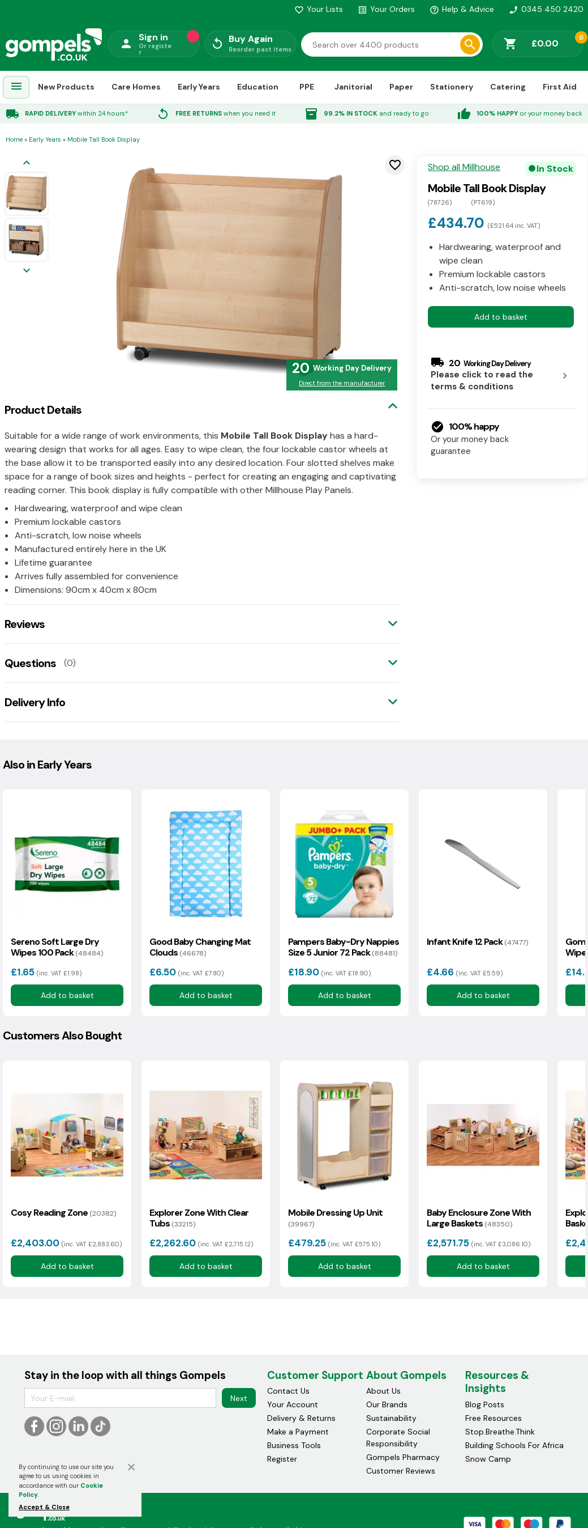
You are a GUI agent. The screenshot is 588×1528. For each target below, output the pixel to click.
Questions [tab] (30, 663)
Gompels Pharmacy (403, 1457)
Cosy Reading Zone (63, 1212)
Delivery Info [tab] (35, 702)
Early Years (199, 87)
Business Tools (294, 1445)
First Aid (560, 87)
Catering (508, 87)
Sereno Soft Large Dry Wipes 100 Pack (57, 947)
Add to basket (500, 317)
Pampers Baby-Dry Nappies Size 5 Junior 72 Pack (343, 947)
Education (257, 87)
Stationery (451, 87)
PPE (306, 87)
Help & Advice (462, 9)
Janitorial (353, 87)
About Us (383, 1391)
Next (238, 1398)
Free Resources (493, 1418)
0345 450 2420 (546, 9)
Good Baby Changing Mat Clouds (200, 947)
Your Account (292, 1404)
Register (282, 1459)
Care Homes (136, 87)
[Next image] (27, 271)
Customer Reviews (400, 1471)
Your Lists (318, 9)
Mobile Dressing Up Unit (335, 1218)
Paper (401, 87)
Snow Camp (488, 1459)
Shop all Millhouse (464, 167)
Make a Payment (298, 1432)
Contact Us (288, 1391)
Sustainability (391, 1418)
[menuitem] (16, 88)
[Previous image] (27, 163)
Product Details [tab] (43, 409)
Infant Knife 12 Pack (477, 941)
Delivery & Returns (301, 1418)
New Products (66, 87)
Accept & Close (44, 1507)
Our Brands (386, 1404)
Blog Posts (484, 1404)
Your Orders (386, 9)
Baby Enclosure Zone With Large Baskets (479, 1218)
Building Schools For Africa (514, 1445)
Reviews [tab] (25, 624)
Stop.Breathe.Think (500, 1432)
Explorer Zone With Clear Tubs (198, 1218)
